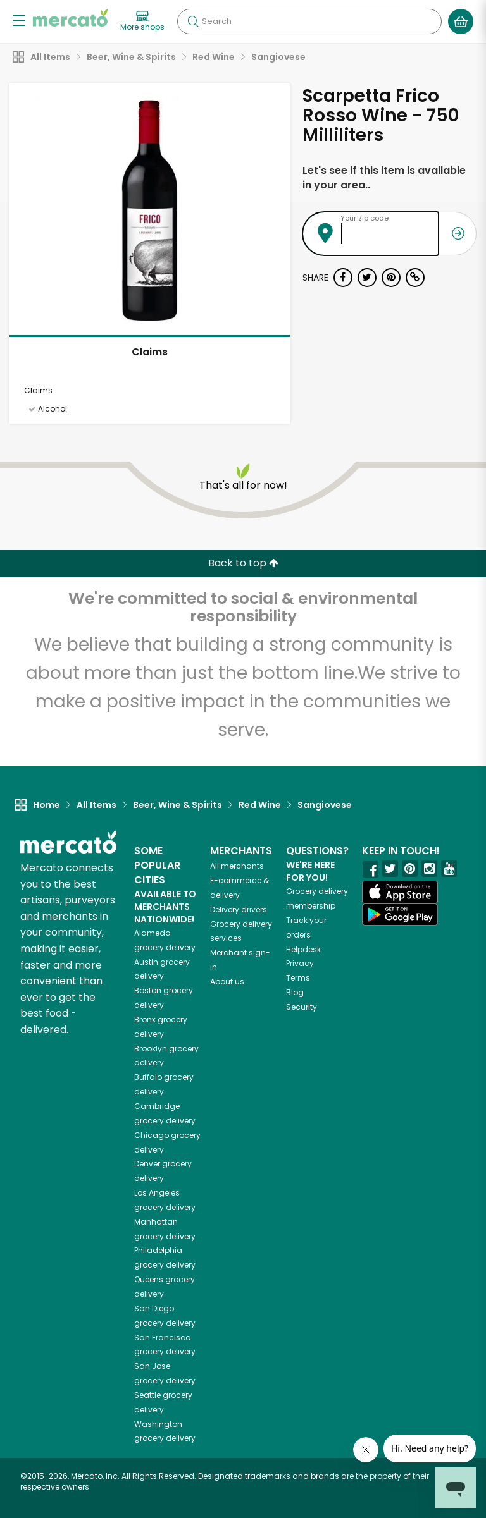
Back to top (243, 563)
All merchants (237, 865)
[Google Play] (400, 914)
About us (227, 981)
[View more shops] (142, 21)
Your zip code (364, 218)
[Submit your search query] (193, 21)
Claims (150, 352)
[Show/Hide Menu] (19, 20)
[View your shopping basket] (460, 21)
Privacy (300, 963)
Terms (298, 977)
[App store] (400, 892)
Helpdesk (303, 949)
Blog (295, 992)
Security (301, 1006)
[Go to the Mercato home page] (70, 18)
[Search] (309, 21)
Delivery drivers (238, 909)
